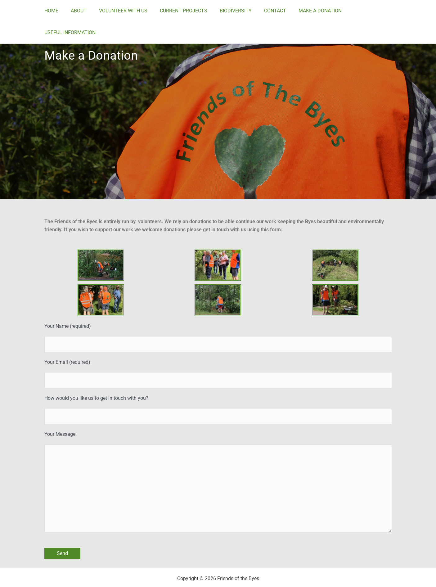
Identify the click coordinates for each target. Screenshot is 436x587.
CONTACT (274, 11)
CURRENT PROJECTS (187, 11)
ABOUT (88, 11)
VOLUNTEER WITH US (130, 11)
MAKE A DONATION (316, 11)
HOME (63, 11)
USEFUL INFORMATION (373, 11)
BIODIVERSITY (237, 11)
